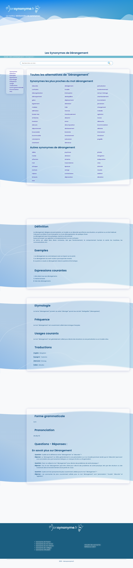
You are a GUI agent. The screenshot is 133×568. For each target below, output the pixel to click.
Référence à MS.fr (90, 547)
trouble (67, 89)
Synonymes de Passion (43, 542)
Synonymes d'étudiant (43, 550)
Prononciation (14, 89)
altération (68, 104)
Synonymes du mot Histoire (45, 546)
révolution (100, 135)
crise (98, 163)
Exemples (13, 75)
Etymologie (13, 79)
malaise (34, 107)
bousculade (36, 132)
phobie (99, 152)
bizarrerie (68, 132)
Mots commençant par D (16, 57)
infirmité (100, 166)
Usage (12, 83)
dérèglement (69, 86)
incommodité (36, 135)
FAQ (11, 91)
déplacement (69, 100)
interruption (68, 93)
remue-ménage (102, 93)
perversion (100, 104)
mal (33, 163)
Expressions (13, 77)
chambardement (103, 96)
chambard (35, 143)
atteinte (67, 159)
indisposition (101, 159)
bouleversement (102, 89)
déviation (100, 177)
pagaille (99, 139)
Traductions (13, 85)
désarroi (67, 118)
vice (33, 180)
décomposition (70, 125)
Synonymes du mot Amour (44, 544)
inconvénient (101, 100)
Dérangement (29, 57)
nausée (99, 170)
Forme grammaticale (16, 87)
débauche (100, 121)
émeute (34, 177)
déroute (34, 125)
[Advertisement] (66, 38)
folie (66, 107)
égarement (36, 104)
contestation (69, 173)
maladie (100, 111)
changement (101, 107)
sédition (100, 173)
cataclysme (36, 139)
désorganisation (37, 93)
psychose (68, 152)
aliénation (35, 111)
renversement (69, 135)
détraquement (37, 96)
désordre (35, 86)
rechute (34, 170)
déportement (36, 128)
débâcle (100, 128)
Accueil (6, 57)
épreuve (67, 166)
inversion (35, 121)
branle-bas (35, 114)
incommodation (102, 125)
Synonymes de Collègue (44, 548)
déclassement (69, 128)
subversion (68, 139)
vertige (67, 170)
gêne (33, 100)
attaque (35, 166)
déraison (67, 156)
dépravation (69, 177)
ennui (66, 121)
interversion (101, 132)
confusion (35, 89)
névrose (67, 111)
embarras (35, 118)
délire (34, 152)
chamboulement (70, 114)
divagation (100, 156)
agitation (100, 114)
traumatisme (69, 163)
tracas (99, 118)
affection (35, 159)
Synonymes (13, 71)
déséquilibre (69, 96)
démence (68, 143)
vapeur (34, 173)
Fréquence (13, 81)
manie (34, 156)
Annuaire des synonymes (92, 545)
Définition (13, 73)
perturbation (101, 86)
